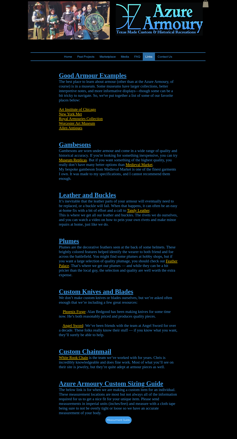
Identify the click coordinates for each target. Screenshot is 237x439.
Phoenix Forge (74, 311)
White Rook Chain (73, 357)
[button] (206, 3)
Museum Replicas (73, 160)
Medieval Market (139, 164)
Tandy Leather (138, 210)
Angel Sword (73, 325)
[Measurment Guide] (118, 420)
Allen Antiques (70, 128)
